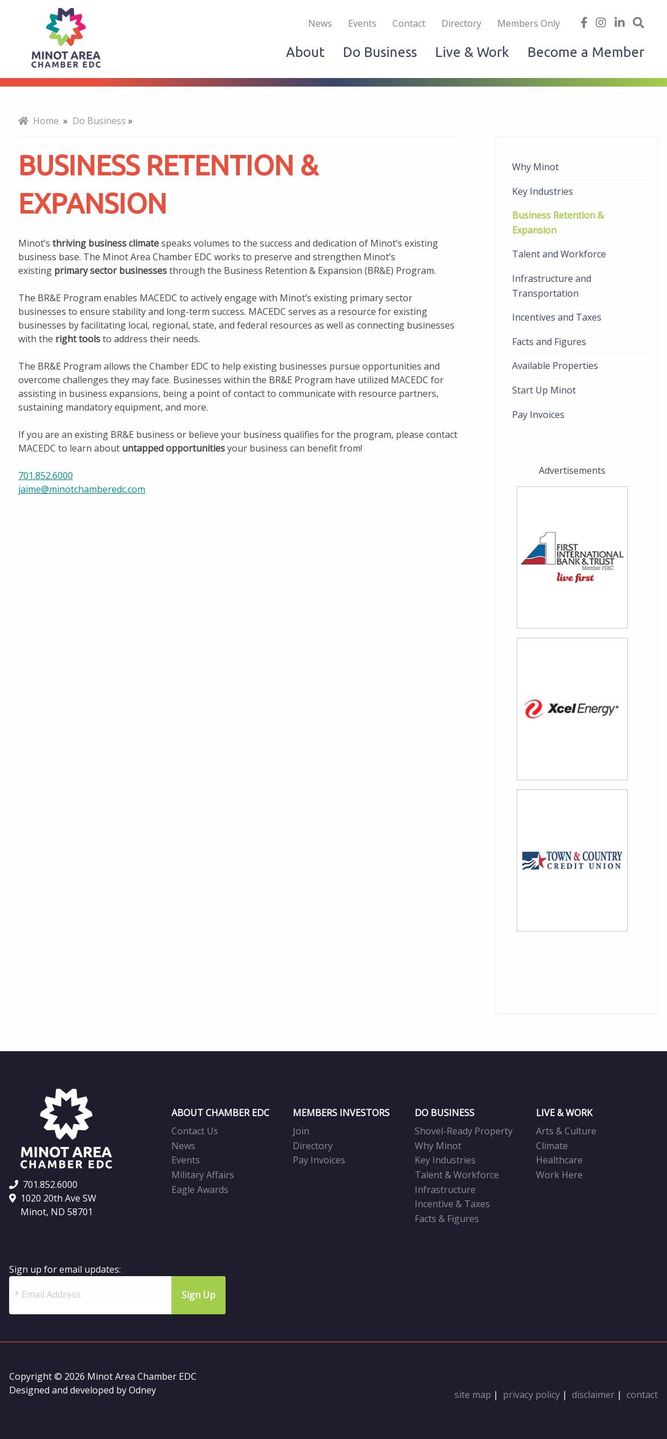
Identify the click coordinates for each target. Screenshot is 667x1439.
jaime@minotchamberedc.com (81, 489)
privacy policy (531, 1394)
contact (642, 1394)
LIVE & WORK (564, 1112)
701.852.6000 (45, 475)
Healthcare (559, 1160)
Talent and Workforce (559, 254)
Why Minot (535, 167)
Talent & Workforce (457, 1175)
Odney (142, 1390)
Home (38, 120)
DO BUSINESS (444, 1112)
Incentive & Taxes (452, 1204)
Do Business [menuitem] (99, 120)
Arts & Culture (566, 1131)
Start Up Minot (544, 390)
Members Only (528, 23)
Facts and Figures (549, 341)
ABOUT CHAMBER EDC (220, 1112)
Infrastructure (445, 1189)
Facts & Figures (447, 1218)
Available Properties (555, 365)
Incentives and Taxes (556, 317)
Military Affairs (202, 1175)
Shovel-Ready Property (464, 1131)
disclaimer (593, 1394)
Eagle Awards (199, 1189)
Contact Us (194, 1131)
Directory (461, 23)
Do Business (380, 52)
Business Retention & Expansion (558, 222)
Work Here (559, 1175)
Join (301, 1131)
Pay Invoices (538, 414)
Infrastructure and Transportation (551, 286)
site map (473, 1394)
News (320, 23)
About (305, 52)
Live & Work (472, 52)
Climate (552, 1145)
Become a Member (585, 52)
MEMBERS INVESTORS (341, 1112)
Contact (408, 23)
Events (362, 23)
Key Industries (542, 191)
